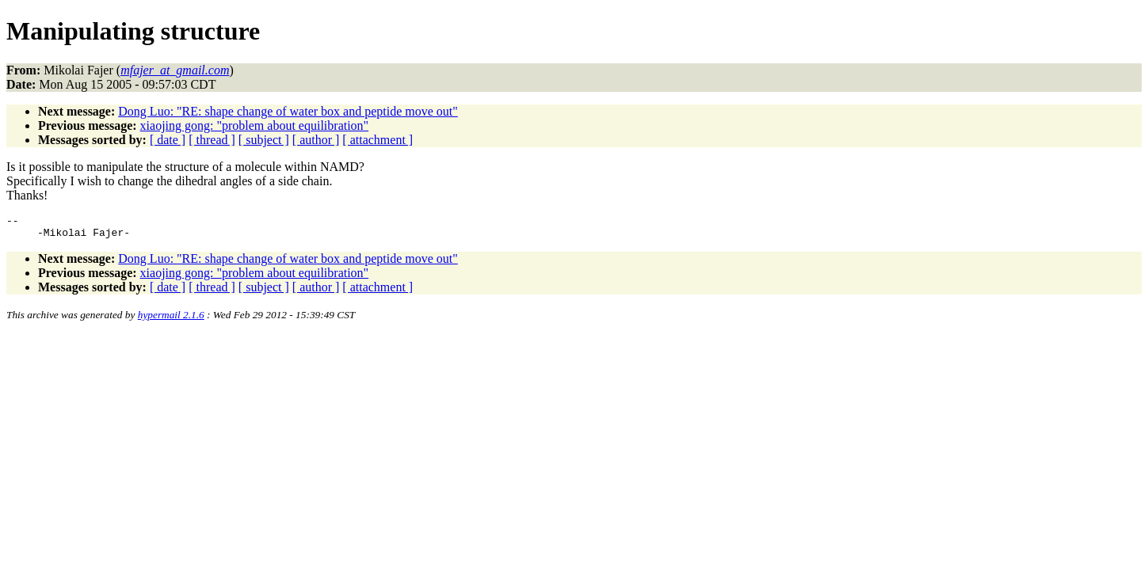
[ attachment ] (377, 139)
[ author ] (316, 139)
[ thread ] (212, 139)
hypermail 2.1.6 (171, 319)
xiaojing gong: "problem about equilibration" (254, 125)
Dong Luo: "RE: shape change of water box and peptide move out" (288, 111)
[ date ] (167, 139)
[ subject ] (263, 139)
